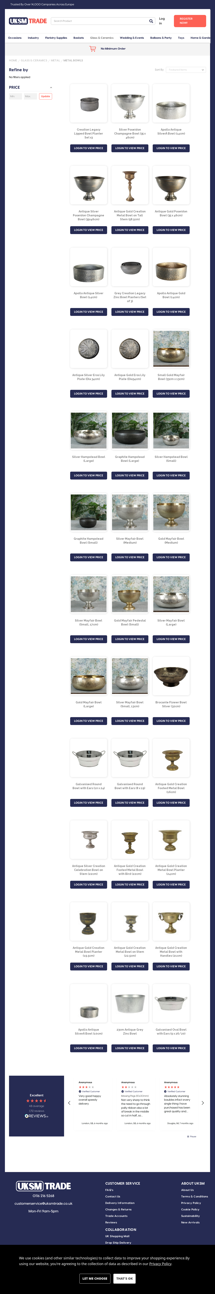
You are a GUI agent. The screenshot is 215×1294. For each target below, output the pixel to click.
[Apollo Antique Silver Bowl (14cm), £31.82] (89, 267)
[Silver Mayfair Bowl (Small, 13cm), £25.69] (130, 676)
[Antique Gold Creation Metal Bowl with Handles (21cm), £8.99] (171, 921)
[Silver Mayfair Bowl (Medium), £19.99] (130, 512)
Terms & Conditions (194, 1196)
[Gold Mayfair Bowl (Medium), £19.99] (171, 512)
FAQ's (109, 1190)
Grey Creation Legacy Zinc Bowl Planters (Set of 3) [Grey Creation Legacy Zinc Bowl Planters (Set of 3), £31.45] (129, 297)
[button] (69, 1103)
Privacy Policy (191, 1203)
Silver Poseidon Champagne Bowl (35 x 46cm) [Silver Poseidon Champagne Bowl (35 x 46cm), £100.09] (130, 133)
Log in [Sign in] (162, 21)
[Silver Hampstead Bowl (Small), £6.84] (171, 430)
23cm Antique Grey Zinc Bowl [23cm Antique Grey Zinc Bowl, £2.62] (130, 1031)
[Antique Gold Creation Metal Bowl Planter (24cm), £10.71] (171, 839)
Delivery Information (120, 1203)
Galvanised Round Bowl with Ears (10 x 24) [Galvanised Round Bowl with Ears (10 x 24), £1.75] (89, 786)
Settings (94, 1279)
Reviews (111, 1222)
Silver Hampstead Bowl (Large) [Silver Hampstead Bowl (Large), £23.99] (88, 458)
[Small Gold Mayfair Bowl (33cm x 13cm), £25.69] (171, 348)
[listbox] (186, 70)
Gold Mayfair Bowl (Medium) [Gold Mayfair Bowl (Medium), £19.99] (171, 540)
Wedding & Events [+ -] (132, 38)
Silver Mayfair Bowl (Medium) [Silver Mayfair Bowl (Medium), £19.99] (129, 540)
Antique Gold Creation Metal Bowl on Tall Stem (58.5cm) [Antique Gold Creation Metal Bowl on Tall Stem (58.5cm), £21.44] (130, 215)
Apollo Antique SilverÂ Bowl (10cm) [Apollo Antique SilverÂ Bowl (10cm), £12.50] (88, 1031)
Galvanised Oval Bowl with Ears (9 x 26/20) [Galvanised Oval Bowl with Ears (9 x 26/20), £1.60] (171, 1031)
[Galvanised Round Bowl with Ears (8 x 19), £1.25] (130, 758)
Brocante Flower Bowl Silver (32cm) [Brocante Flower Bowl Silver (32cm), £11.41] (171, 704)
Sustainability (190, 1216)
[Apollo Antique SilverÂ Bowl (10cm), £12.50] (89, 1003)
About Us (187, 1190)
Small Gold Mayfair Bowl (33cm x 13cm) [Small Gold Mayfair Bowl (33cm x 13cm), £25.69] (171, 377)
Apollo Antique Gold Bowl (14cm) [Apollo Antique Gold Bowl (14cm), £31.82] (171, 295)
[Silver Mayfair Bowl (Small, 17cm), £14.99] (89, 594)
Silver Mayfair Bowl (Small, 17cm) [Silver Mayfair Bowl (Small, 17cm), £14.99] (88, 622)
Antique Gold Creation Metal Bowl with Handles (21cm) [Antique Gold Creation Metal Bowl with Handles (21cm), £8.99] (171, 951)
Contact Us (112, 1196)
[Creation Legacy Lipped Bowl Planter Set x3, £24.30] (89, 103)
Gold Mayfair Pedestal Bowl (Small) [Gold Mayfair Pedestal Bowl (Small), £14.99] (130, 622)
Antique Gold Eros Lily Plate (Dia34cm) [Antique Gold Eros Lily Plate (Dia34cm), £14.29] (129, 377)
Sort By (159, 69)
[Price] (30, 88)
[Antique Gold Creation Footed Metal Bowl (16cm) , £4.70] (171, 758)
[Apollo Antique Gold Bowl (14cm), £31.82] (171, 267)
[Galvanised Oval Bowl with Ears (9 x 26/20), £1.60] (171, 1003)
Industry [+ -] (33, 38)
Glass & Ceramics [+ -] (102, 38)
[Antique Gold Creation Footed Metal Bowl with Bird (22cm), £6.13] (130, 839)
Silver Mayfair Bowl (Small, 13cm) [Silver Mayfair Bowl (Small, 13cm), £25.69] (129, 704)
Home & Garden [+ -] (201, 38)
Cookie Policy (190, 1209)
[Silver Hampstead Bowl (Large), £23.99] (89, 430)
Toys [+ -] (181, 38)
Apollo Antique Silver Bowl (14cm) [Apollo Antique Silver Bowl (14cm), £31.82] (88, 295)
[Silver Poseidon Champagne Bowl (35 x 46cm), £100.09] (130, 103)
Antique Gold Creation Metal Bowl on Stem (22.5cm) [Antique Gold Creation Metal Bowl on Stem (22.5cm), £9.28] (130, 951)
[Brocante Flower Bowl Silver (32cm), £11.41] (171, 676)
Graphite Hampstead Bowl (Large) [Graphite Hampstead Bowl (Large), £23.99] (130, 458)
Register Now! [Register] (186, 21)
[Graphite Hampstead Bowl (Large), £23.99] (130, 430)
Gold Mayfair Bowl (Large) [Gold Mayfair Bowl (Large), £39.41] (89, 704)
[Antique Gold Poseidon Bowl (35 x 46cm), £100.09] (171, 185)
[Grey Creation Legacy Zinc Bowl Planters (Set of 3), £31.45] (130, 267)
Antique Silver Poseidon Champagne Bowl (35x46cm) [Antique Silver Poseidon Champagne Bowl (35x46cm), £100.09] (88, 215)
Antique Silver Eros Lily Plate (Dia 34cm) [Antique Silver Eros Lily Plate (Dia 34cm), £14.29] (88, 377)
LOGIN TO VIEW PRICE (88, 148)
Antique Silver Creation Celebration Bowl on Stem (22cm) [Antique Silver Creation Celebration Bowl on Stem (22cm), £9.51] (88, 869)
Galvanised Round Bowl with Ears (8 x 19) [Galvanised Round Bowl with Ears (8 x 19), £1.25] (130, 786)
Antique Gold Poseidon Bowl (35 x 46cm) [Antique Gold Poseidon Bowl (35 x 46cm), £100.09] (171, 213)
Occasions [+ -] (15, 38)
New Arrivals (190, 1222)
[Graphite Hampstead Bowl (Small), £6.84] (89, 512)
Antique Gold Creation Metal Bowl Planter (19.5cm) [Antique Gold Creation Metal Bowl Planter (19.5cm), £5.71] (88, 951)
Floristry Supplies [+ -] (56, 38)
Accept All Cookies (124, 1279)
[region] (136, 1103)
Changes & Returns (118, 1209)
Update (45, 96)
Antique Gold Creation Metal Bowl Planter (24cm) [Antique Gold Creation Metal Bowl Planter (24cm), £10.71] (171, 869)
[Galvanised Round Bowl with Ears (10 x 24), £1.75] (89, 758)
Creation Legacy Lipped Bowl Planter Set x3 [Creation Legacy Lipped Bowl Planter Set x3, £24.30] (88, 133)
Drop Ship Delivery (118, 1242)
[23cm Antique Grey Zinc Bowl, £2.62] (130, 1003)
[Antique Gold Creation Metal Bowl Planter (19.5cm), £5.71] (89, 921)
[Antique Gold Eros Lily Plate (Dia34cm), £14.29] (130, 348)
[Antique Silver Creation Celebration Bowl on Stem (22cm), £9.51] (89, 839)
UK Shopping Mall (117, 1236)
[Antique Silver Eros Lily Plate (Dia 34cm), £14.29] (89, 348)
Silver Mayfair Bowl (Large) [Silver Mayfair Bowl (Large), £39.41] (171, 622)
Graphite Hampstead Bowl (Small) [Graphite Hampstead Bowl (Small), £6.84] (88, 540)
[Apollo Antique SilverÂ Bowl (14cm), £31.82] (171, 103)
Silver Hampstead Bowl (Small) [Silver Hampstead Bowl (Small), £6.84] (171, 458)
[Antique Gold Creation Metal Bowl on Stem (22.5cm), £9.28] (130, 921)
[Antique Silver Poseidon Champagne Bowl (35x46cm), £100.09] (89, 185)
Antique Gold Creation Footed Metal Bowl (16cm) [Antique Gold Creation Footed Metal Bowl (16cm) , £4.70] (171, 788)
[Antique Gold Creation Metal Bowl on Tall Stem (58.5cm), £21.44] (130, 185)
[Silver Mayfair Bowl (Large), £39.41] (171, 594)
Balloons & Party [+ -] (161, 38)
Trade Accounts (116, 1216)
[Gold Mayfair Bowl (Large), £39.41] (89, 676)
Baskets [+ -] (79, 38)
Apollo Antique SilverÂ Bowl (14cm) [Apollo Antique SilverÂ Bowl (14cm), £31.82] (171, 131)
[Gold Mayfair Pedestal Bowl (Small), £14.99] (130, 594)
